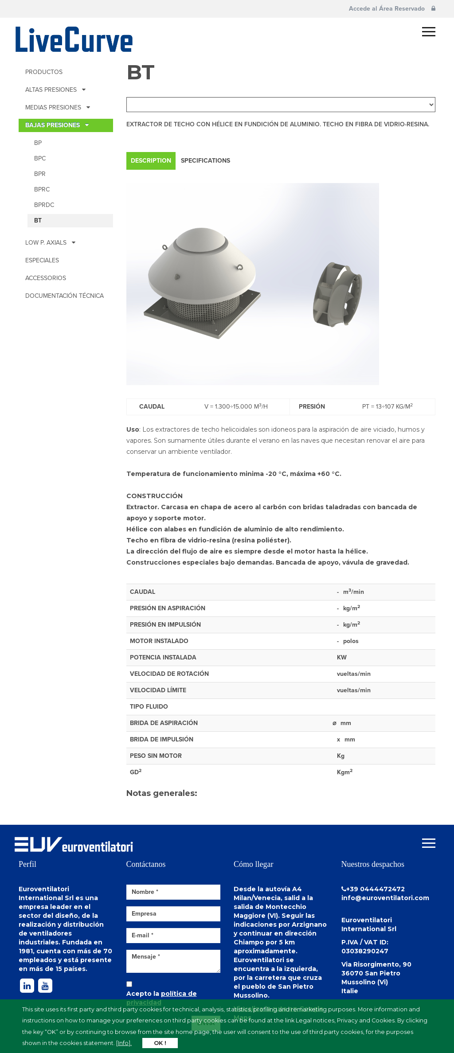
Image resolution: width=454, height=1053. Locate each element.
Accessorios (45, 278)
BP (38, 143)
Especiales (42, 260)
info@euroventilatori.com (385, 898)
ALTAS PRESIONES (55, 90)
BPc (40, 158)
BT (38, 220)
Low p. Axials (50, 242)
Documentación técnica (64, 296)
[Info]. (124, 1043)
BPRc (42, 189)
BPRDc (44, 205)
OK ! (160, 1043)
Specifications (205, 160)
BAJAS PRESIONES (57, 125)
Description (151, 160)
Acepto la (161, 998)
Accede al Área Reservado (392, 8)
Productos (44, 72)
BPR (40, 174)
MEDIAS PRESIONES (57, 107)
